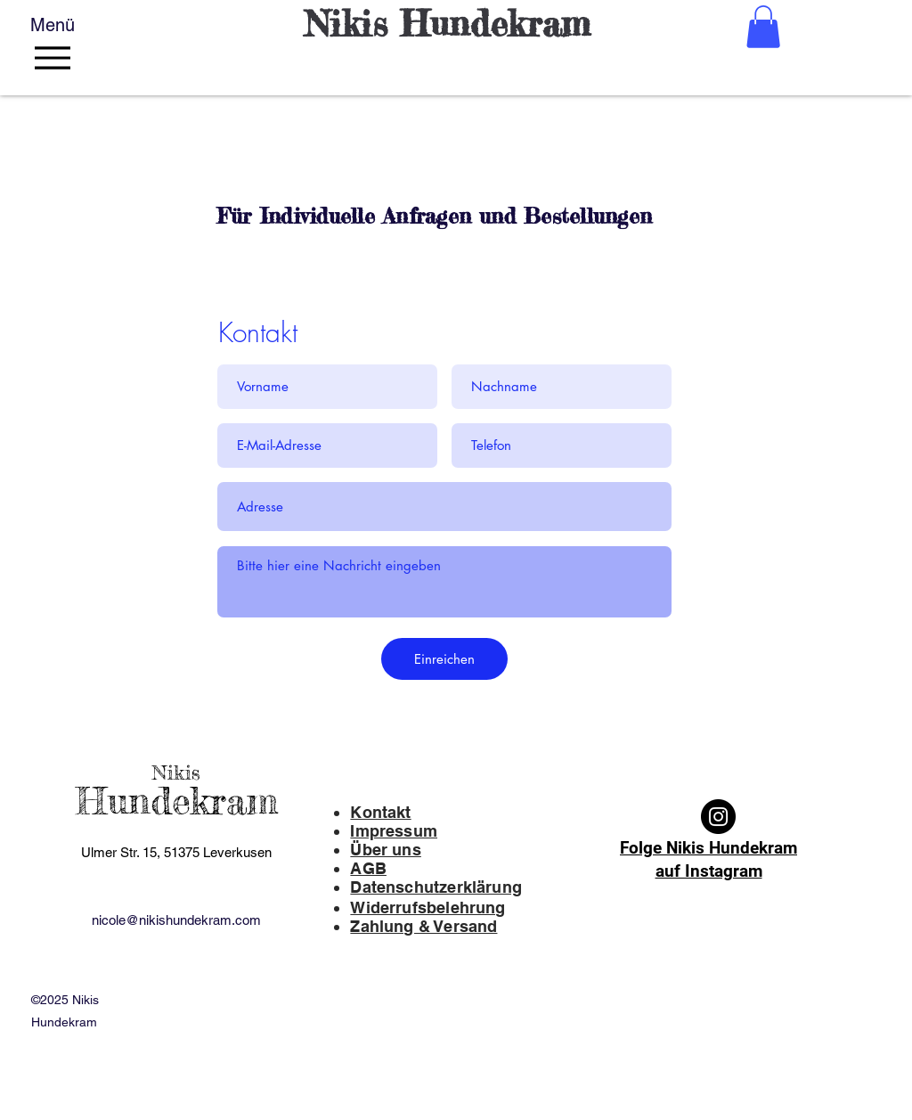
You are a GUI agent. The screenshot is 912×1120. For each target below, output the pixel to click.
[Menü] (57, 47)
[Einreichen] (444, 659)
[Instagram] (718, 816)
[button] (763, 26)
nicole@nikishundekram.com (176, 920)
